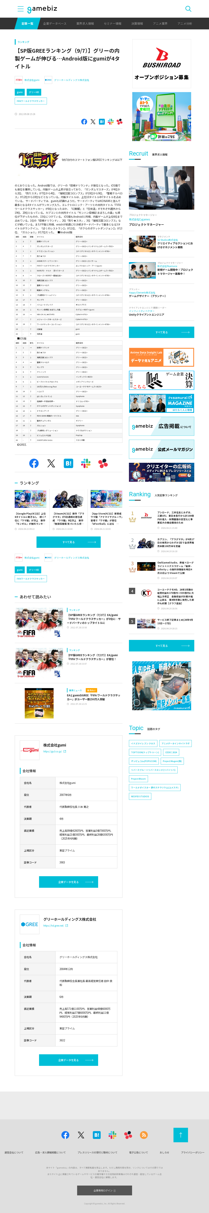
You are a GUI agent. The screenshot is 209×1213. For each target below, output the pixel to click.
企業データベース (55, 23)
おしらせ (164, 1152)
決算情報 (137, 23)
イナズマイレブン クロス (143, 743)
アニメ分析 (184, 23)
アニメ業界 (160, 23)
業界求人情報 (85, 23)
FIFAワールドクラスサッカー (31, 100)
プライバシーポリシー (192, 1152)
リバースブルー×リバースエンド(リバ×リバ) (153, 769)
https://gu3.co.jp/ (54, 751)
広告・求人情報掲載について (50, 1152)
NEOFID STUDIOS (140, 796)
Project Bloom (138, 778)
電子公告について (138, 1152)
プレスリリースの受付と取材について (97, 1152)
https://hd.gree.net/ (55, 925)
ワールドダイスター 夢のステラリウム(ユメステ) (154, 787)
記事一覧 (27, 23)
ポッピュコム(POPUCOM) (144, 761)
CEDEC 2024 (171, 752)
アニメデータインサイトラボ (176, 743)
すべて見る (68, 542)
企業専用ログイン (104, 1190)
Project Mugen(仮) (172, 761)
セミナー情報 (112, 23)
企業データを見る (68, 882)
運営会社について (14, 1152)
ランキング (23, 42)
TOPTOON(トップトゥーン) (145, 752)
